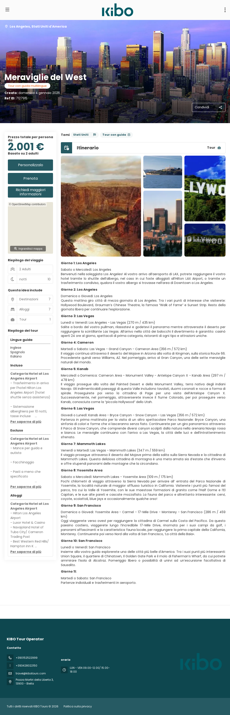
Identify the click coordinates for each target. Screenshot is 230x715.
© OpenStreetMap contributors (27, 204)
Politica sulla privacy (78, 706)
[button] (25, 422)
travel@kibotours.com (31, 673)
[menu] (225, 10)
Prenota (30, 178)
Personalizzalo (30, 165)
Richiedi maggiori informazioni (30, 192)
